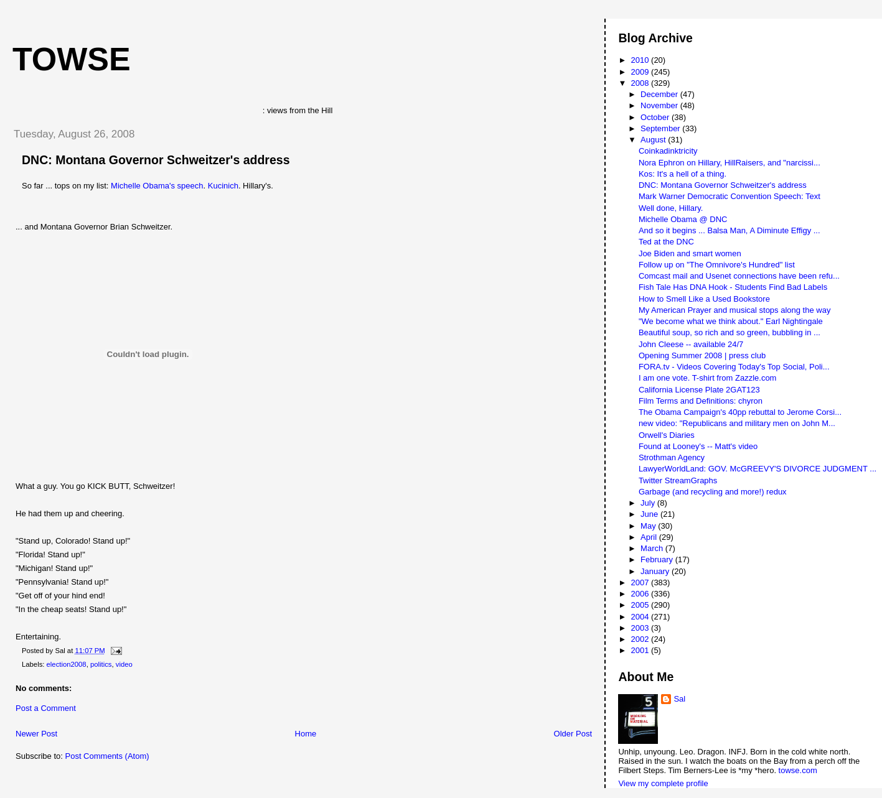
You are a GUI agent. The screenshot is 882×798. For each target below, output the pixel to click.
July (648, 503)
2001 (641, 650)
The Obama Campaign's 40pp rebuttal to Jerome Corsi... (740, 412)
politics (101, 664)
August (654, 139)
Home (306, 733)
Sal (679, 698)
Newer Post (36, 733)
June (650, 514)
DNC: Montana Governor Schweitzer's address (156, 160)
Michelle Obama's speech (157, 185)
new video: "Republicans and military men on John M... (737, 423)
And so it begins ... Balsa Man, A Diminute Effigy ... (729, 230)
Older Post (573, 733)
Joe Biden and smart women (690, 253)
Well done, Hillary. (671, 208)
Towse (71, 59)
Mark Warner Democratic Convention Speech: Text (729, 196)
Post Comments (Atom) (107, 756)
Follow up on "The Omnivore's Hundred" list (717, 264)
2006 (641, 593)
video (124, 664)
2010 (641, 60)
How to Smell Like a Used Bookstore (704, 299)
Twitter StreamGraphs (678, 480)
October (656, 117)
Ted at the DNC (666, 241)
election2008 (67, 664)
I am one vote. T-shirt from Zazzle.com (708, 378)
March (652, 548)
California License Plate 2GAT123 (699, 389)
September (661, 128)
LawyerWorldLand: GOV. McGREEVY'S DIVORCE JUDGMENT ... (757, 468)
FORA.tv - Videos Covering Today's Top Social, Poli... (734, 366)
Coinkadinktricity (668, 150)
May (649, 526)
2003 (641, 628)
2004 (641, 616)
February (657, 559)
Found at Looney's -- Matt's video (698, 446)
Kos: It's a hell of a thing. (682, 174)
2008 (641, 83)
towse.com (798, 770)
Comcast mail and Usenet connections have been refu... (739, 276)
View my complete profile (663, 783)
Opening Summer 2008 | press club (702, 355)
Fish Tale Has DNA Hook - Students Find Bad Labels (733, 287)
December (660, 94)
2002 (641, 639)
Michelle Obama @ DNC (683, 219)
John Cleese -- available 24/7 (691, 344)
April (649, 537)
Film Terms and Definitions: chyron (700, 401)
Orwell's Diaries (667, 435)
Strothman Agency (672, 457)
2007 (641, 582)
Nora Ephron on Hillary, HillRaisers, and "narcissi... (729, 162)
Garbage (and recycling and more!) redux (713, 491)
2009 (641, 72)
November (660, 105)
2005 (641, 605)
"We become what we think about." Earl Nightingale (731, 321)
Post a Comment (46, 708)
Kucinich (223, 185)
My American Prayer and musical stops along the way (735, 310)
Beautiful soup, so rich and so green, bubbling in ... (729, 332)
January (656, 571)
